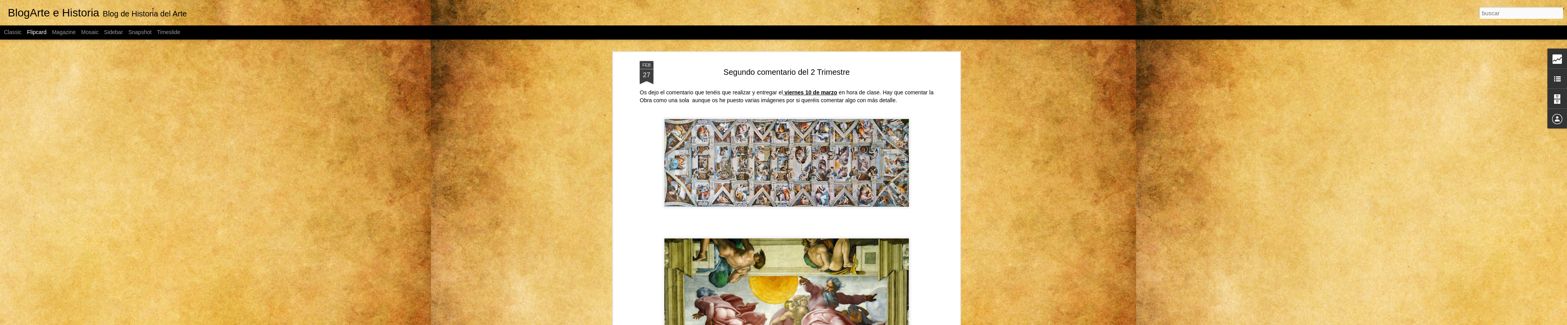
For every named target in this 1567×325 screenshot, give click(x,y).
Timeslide (168, 32)
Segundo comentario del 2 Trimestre (787, 68)
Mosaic (89, 32)
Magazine (64, 32)
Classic (13, 32)
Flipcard (37, 32)
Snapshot (140, 32)
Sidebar (113, 32)
